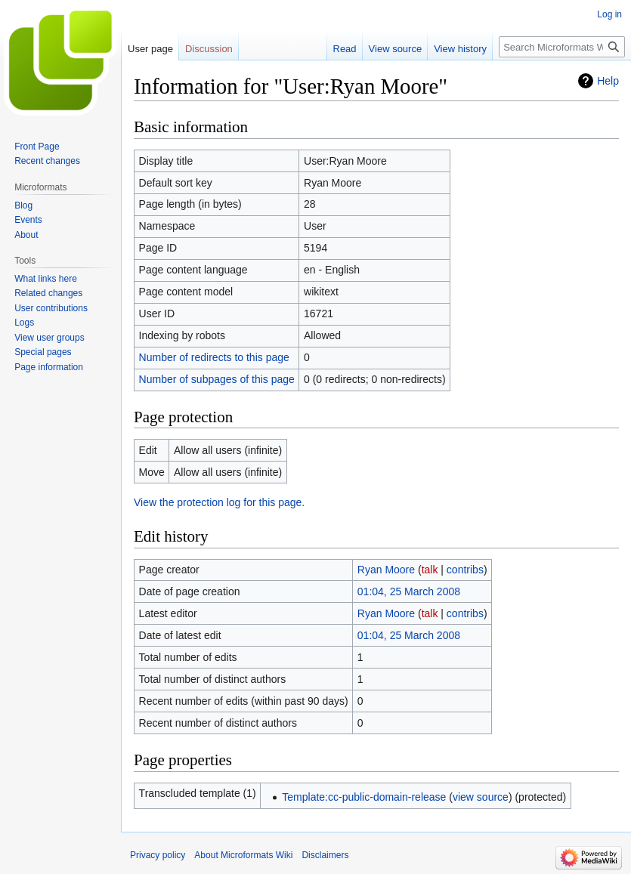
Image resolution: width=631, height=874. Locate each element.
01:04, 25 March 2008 (408, 591)
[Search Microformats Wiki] (562, 46)
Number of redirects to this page (214, 357)
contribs (465, 570)
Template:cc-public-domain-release (364, 797)
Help (608, 81)
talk (430, 570)
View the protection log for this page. (219, 502)
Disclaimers (325, 855)
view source (481, 797)
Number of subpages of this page (217, 379)
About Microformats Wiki (243, 855)
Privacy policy (157, 855)
